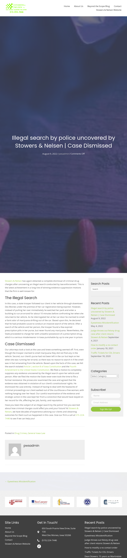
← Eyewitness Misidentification (20, 481)
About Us (9, 531)
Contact (8, 539)
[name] (106, 395)
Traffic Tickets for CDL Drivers (105, 352)
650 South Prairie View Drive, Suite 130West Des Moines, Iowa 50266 (59, 531)
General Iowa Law (36, 433)
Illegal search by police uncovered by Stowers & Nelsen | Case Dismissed (103, 311)
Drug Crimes (21, 433)
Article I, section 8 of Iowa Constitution (42, 366)
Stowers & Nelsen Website (17, 543)
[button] (106, 409)
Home (8, 527)
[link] (66, 6)
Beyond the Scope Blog (16, 535)
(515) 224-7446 (49, 540)
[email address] (106, 402)
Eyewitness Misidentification (105, 322)
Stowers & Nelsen (13, 280)
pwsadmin (64, 153)
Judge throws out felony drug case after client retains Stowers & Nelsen (105, 334)
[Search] (106, 289)
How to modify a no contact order (101, 547)
